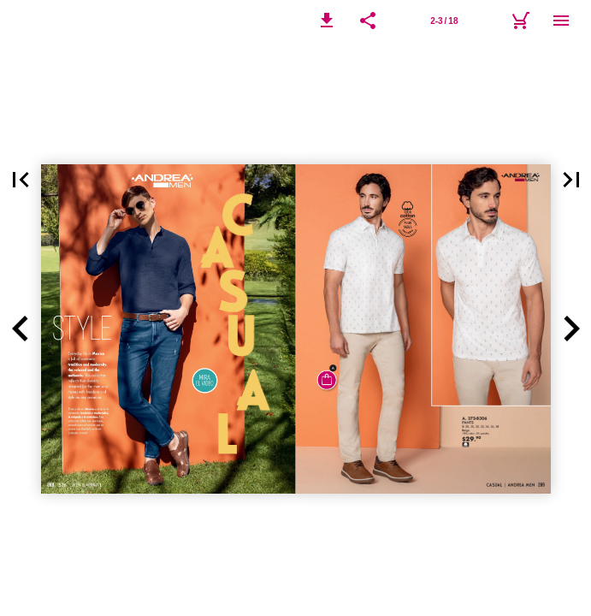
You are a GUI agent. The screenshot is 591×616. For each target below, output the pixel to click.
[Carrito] (520, 20)
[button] (326, 20)
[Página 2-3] (444, 20)
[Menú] (561, 20)
